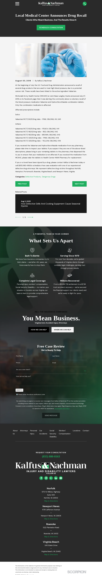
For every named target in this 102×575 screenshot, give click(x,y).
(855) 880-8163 (51, 456)
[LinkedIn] (56, 478)
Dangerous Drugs (48, 177)
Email (54, 363)
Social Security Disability (53, 434)
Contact (86, 431)
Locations (76, 431)
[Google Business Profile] (51, 478)
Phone (18, 363)
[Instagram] (46, 478)
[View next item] (30, 217)
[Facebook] (41, 478)
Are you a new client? (23, 369)
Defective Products (33, 177)
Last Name (55, 356)
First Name (19, 356)
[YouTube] (61, 478)
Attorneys (24, 431)
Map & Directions (51, 501)
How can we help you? (23, 376)
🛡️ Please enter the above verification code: (30, 394)
